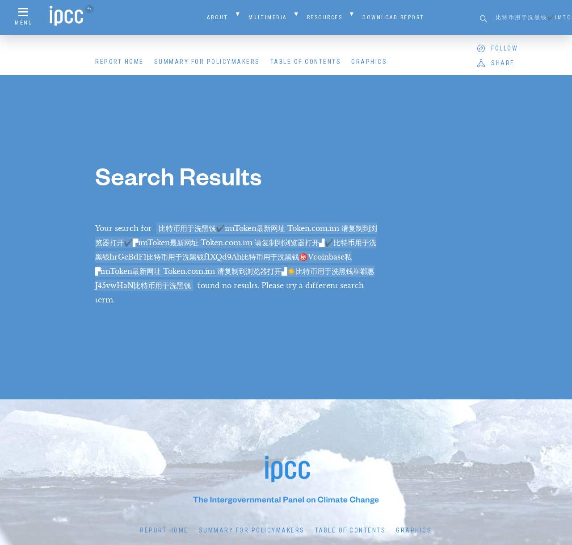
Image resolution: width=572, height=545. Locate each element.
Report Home (119, 61)
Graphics (369, 61)
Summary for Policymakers (207, 61)
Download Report (393, 17)
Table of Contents (305, 61)
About (217, 17)
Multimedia (267, 17)
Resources (325, 17)
